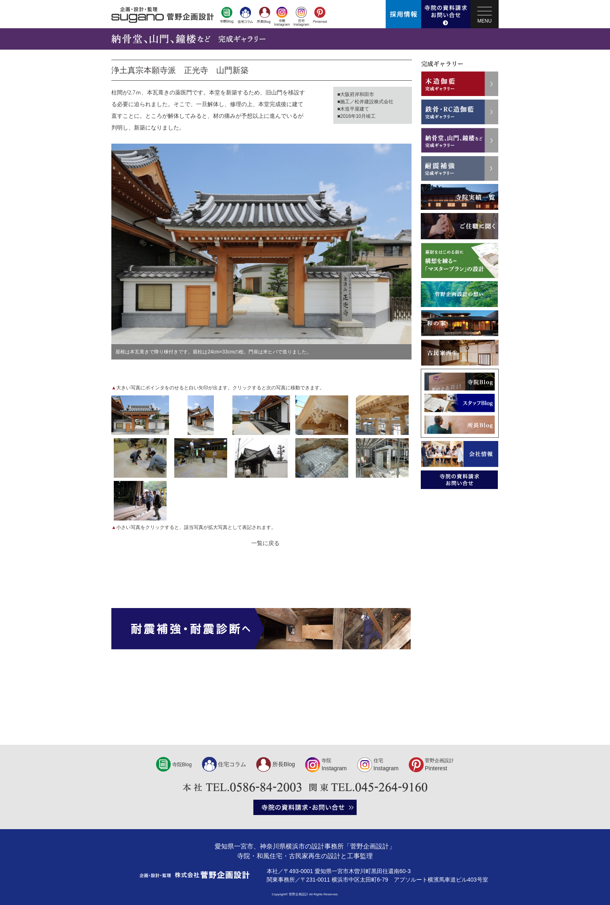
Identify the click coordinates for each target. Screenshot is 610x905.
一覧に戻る (265, 543)
